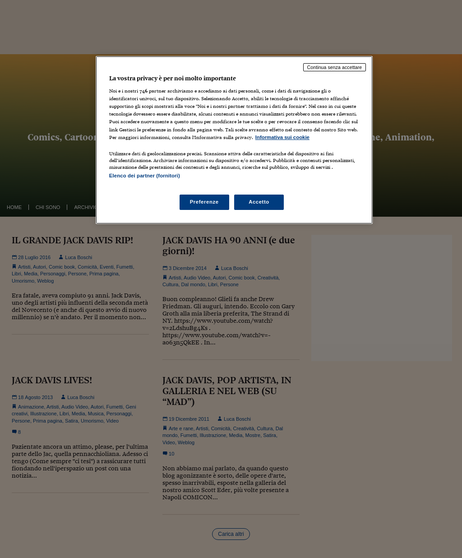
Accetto (259, 202)
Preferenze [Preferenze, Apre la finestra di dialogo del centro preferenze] (204, 202)
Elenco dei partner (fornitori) (144, 175)
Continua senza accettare (334, 67)
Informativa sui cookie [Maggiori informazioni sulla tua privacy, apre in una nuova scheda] (282, 137)
